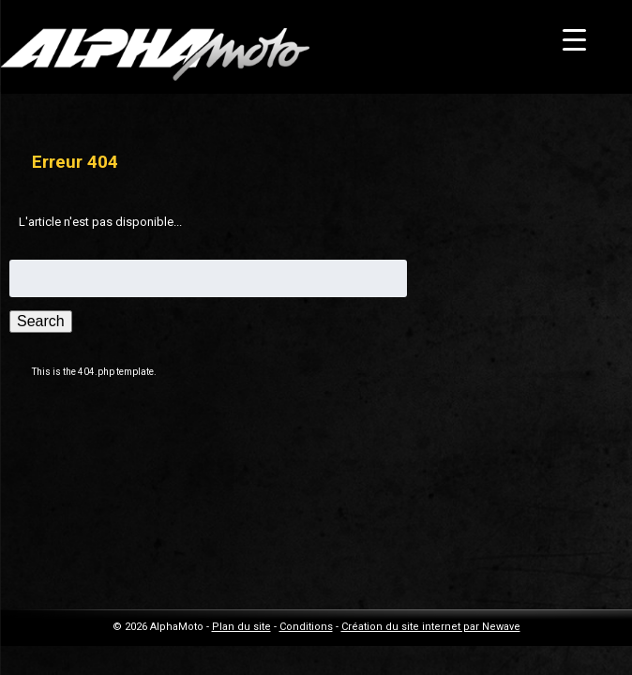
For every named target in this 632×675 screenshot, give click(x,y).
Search (41, 321)
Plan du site (241, 627)
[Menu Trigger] (574, 40)
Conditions (306, 627)
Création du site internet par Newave (430, 627)
